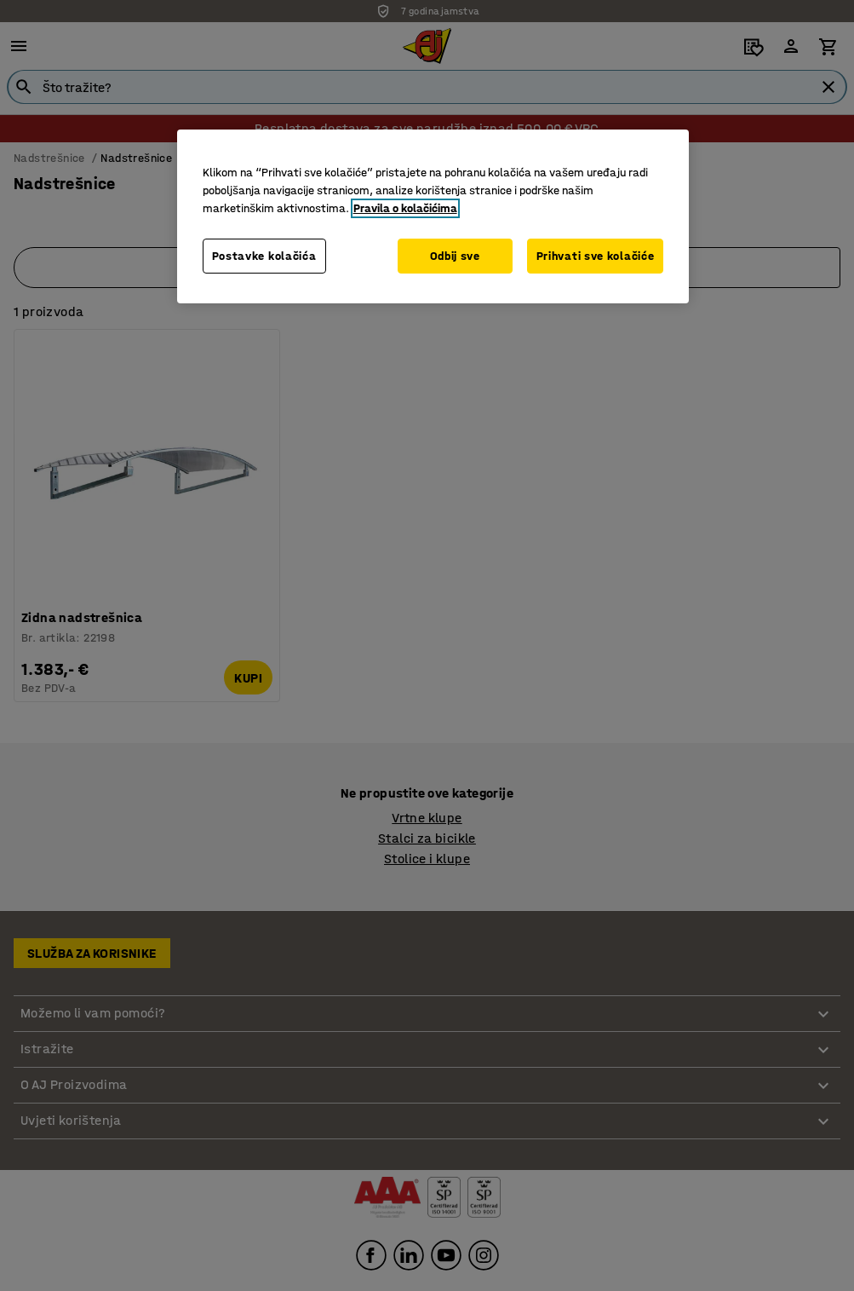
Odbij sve (455, 256)
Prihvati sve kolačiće (595, 256)
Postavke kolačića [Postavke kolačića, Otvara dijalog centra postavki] (264, 256)
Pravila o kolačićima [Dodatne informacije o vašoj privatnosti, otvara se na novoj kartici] (405, 208)
